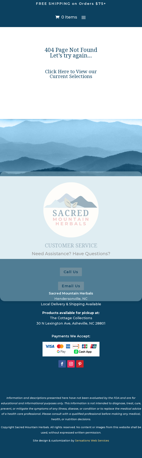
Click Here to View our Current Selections (71, 75)
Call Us (71, 284)
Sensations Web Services (92, 440)
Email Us (71, 298)
